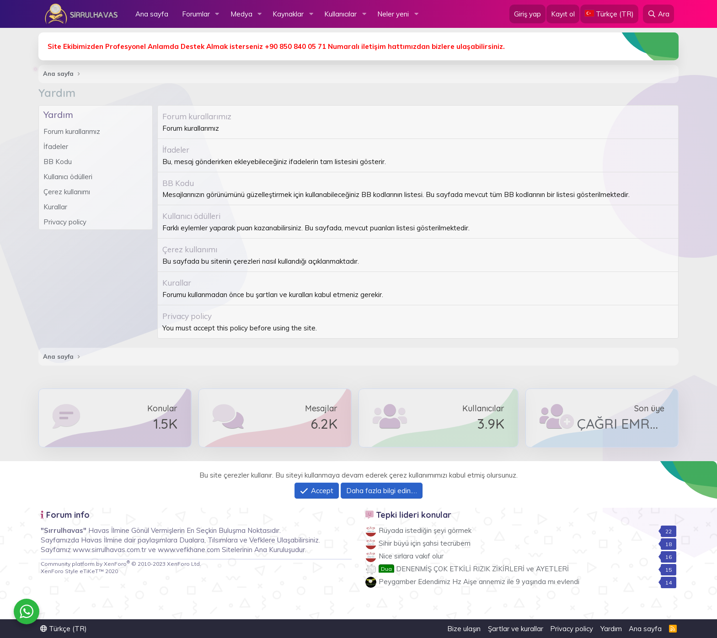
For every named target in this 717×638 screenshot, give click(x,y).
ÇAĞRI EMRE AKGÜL (641, 423)
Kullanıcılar (340, 14)
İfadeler (55, 146)
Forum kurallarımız (71, 131)
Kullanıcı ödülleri (67, 176)
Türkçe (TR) (63, 628)
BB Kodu (57, 161)
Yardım (611, 628)
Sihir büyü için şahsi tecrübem (425, 543)
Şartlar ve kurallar (515, 628)
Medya (241, 14)
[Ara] (658, 14)
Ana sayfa (151, 14)
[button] (217, 14)
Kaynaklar (288, 14)
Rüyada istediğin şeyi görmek (425, 530)
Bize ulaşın (464, 628)
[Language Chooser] (609, 14)
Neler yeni (393, 14)
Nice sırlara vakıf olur (411, 556)
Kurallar (55, 206)
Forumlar (196, 14)
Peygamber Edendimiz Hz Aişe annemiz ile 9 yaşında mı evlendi (479, 581)
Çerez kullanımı (66, 191)
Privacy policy (64, 222)
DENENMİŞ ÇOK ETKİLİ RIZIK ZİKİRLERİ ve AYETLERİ (474, 568)
